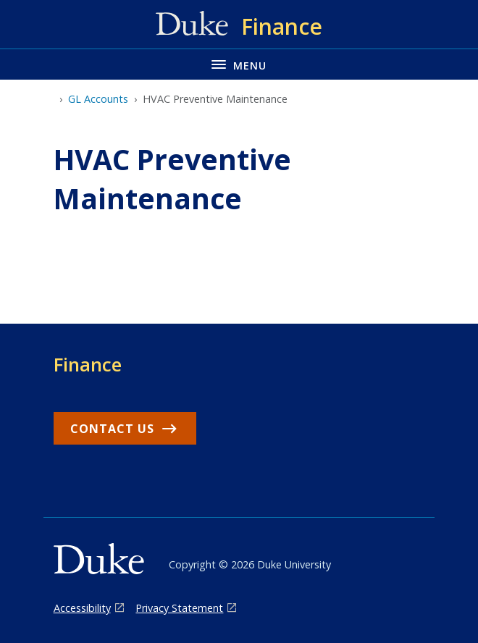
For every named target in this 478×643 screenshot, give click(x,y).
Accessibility (82, 608)
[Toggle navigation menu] (239, 64)
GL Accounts (98, 99)
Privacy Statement (179, 608)
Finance (88, 364)
